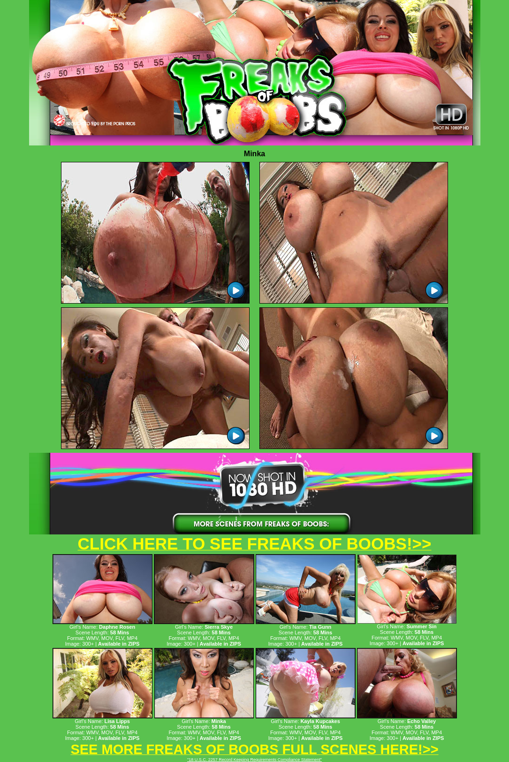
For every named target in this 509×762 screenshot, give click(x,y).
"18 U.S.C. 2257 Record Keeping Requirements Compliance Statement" (254, 759)
